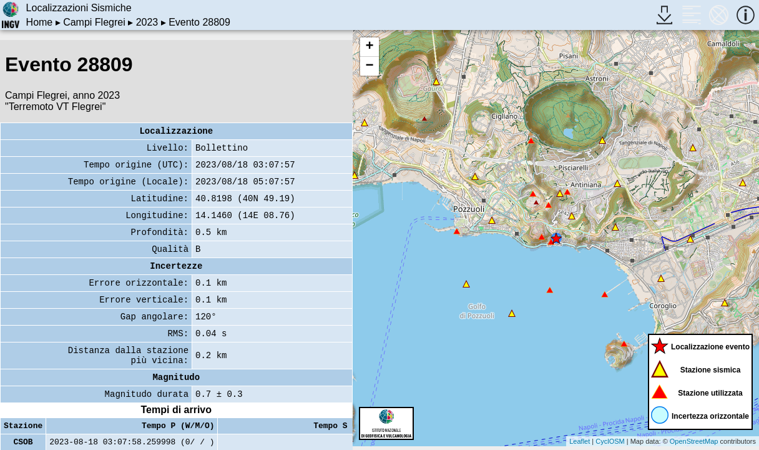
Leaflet (579, 441)
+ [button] (369, 47)
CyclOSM (609, 441)
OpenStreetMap (694, 441)
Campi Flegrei (94, 22)
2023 (147, 22)
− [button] (369, 66)
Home (39, 22)
